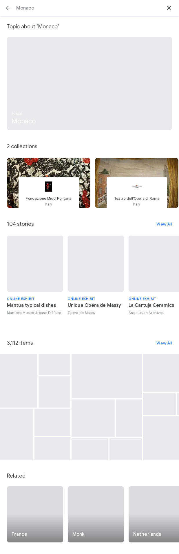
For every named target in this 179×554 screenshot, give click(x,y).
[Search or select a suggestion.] (89, 8)
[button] (8, 8)
